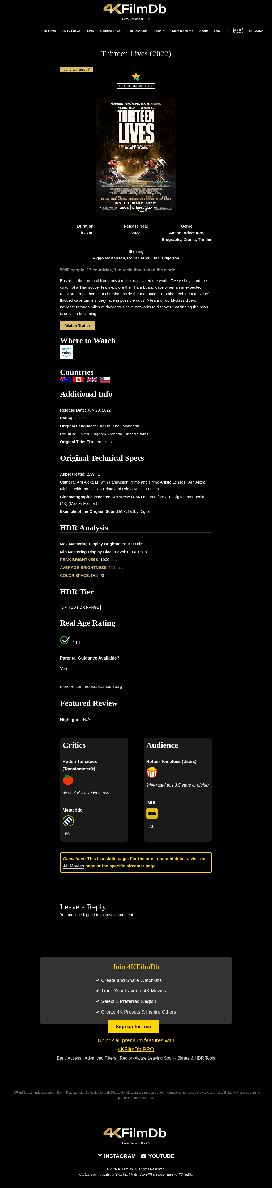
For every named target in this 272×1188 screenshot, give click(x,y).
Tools (158, 30)
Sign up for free (133, 1026)
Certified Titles (110, 30)
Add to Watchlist (76, 69)
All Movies (73, 866)
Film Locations (137, 30)
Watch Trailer (77, 325)
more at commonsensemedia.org (91, 686)
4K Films (50, 30)
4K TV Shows (71, 30)
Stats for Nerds (182, 30)
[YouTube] (157, 1156)
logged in (91, 914)
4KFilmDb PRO (136, 1049)
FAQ (217, 30)
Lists (90, 30)
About (203, 30)
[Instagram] (117, 1156)
